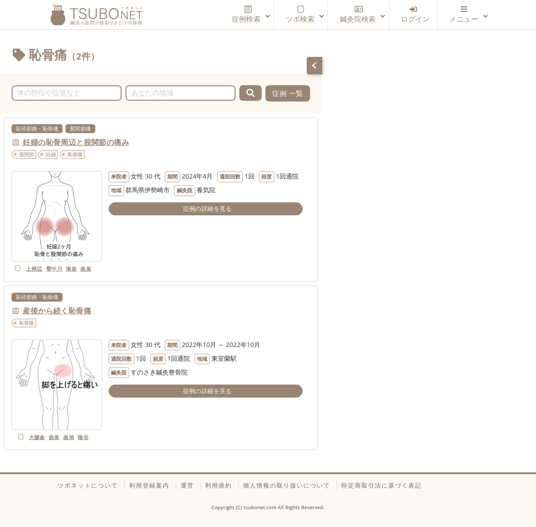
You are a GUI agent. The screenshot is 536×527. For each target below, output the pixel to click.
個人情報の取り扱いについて (286, 485)
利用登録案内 (149, 485)
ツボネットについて (88, 485)
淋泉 (71, 268)
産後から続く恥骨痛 (57, 311)
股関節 (26, 154)
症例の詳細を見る (207, 209)
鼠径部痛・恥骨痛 (37, 128)
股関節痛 (80, 128)
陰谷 (83, 437)
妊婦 (51, 154)
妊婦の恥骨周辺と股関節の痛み (76, 142)
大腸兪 (37, 437)
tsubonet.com (261, 507)
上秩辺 (34, 268)
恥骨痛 (75, 154)
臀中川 (54, 268)
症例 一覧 (287, 93)
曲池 (68, 437)
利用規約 (218, 485)
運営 (187, 485)
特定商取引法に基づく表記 (381, 485)
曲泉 (85, 268)
